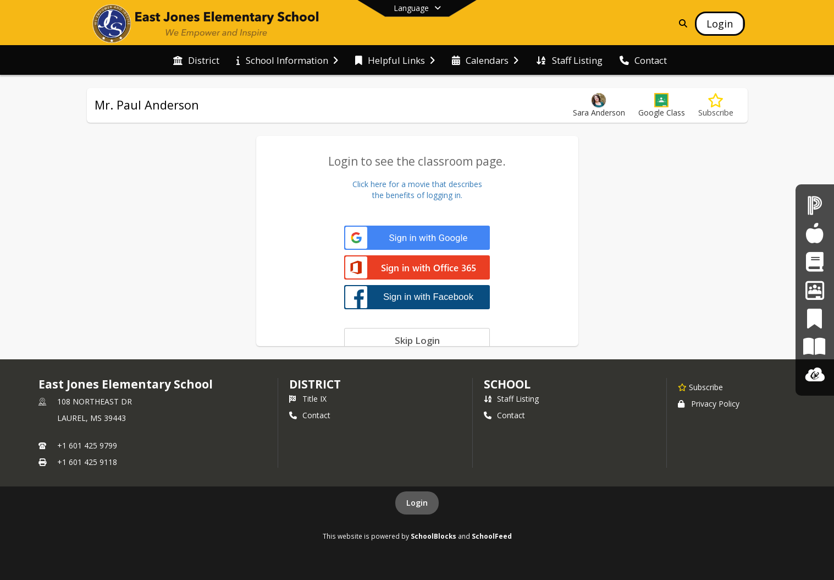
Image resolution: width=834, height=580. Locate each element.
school (507, 384)
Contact (309, 415)
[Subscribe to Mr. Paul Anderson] (716, 105)
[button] (662, 105)
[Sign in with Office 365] (417, 268)
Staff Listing (511, 398)
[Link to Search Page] (681, 23)
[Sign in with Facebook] (417, 297)
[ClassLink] (815, 375)
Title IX (308, 398)
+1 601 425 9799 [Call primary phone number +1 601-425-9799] (87, 445)
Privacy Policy (708, 403)
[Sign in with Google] (417, 238)
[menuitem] (196, 60)
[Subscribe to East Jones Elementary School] (700, 387)
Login (417, 502)
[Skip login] (417, 340)
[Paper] (814, 346)
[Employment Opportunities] (815, 289)
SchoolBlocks (433, 536)
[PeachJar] (814, 318)
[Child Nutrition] (814, 233)
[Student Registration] (814, 261)
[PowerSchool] (815, 204)
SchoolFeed (492, 536)
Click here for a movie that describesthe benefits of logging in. (417, 189)
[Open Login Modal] (719, 24)
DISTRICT (315, 384)
